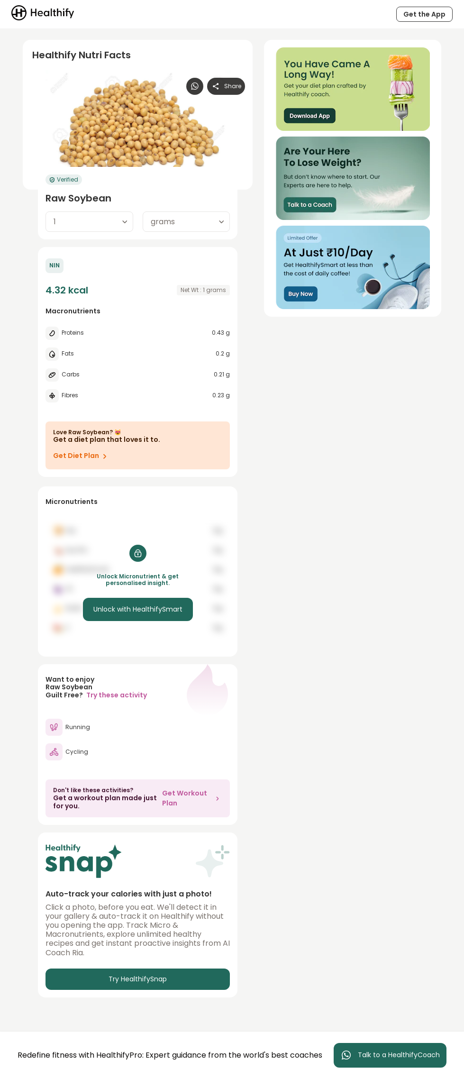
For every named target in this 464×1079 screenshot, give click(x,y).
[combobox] (89, 221)
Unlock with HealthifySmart (137, 609)
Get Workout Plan (192, 798)
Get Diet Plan (81, 456)
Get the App (424, 14)
